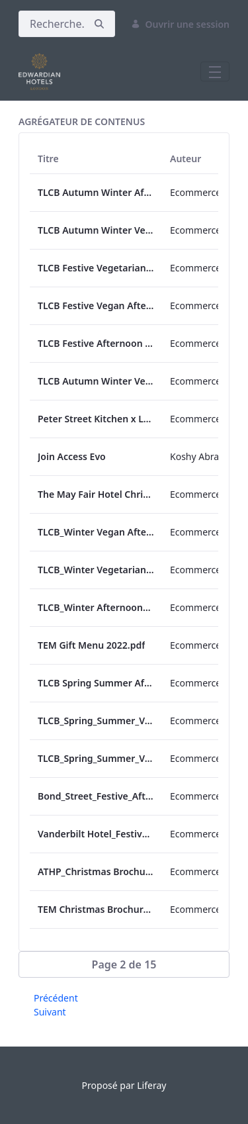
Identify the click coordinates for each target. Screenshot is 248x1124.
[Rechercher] (51, 24)
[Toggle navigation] (214, 71)
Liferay (151, 1085)
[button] (124, 964)
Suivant (50, 1012)
